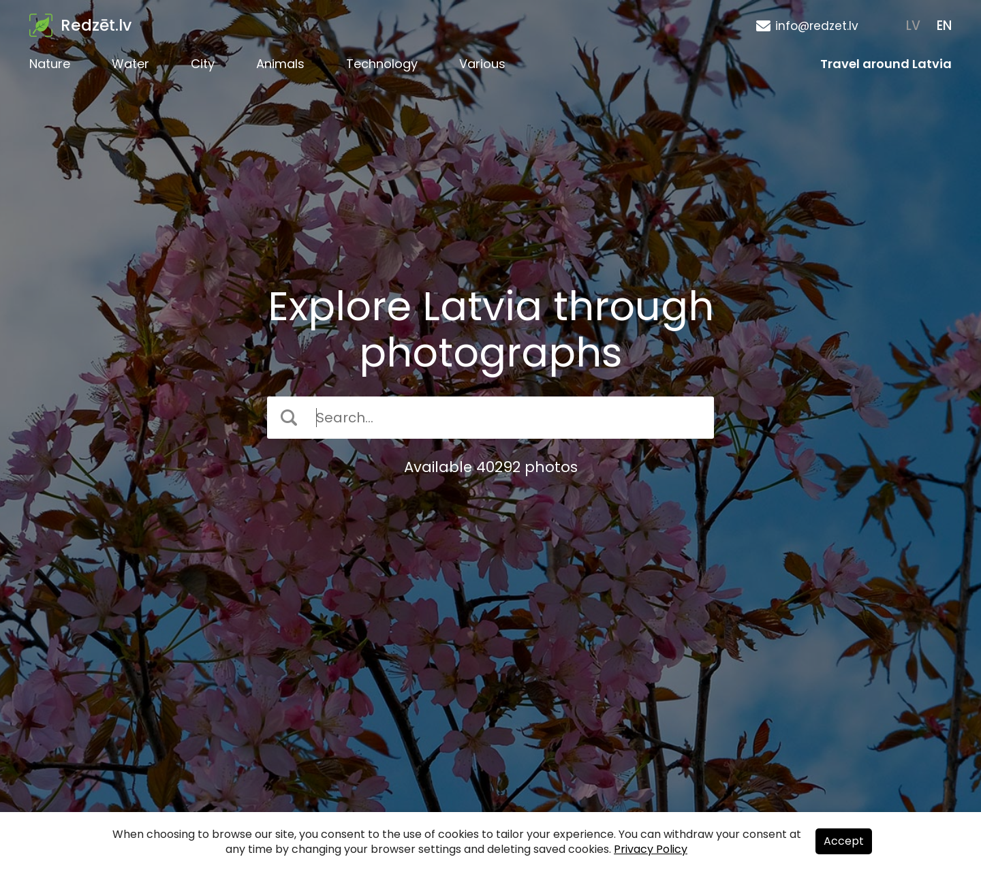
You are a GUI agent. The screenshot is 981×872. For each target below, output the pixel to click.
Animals (280, 63)
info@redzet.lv (816, 26)
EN (944, 25)
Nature (49, 63)
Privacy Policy (650, 849)
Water (130, 63)
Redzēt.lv (96, 25)
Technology (382, 63)
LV (913, 25)
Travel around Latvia (886, 63)
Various (482, 63)
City (203, 63)
